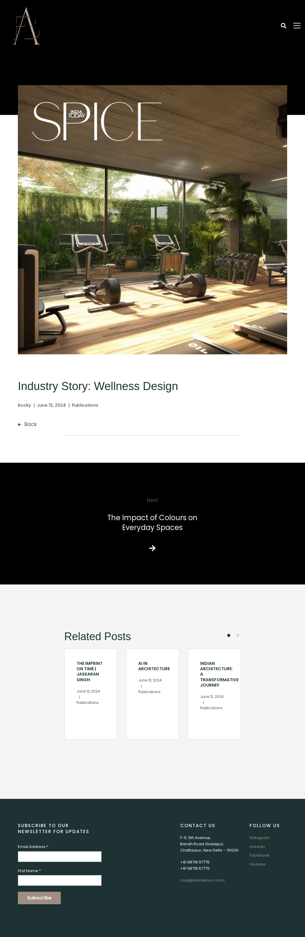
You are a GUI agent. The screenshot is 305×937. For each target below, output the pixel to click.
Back (27, 424)
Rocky (24, 405)
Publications (85, 405)
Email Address (33, 846)
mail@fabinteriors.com (202, 880)
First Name (29, 871)
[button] (229, 635)
